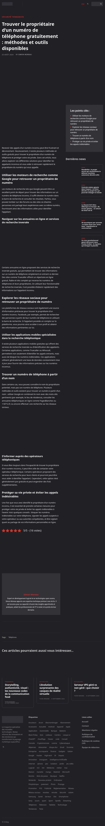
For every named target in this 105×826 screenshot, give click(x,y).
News (83, 167)
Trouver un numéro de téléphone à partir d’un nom (82, 137)
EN (83, 4)
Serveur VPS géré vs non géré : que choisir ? (86, 687)
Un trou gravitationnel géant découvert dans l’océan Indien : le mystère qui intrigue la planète (91, 243)
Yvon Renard (10, 702)
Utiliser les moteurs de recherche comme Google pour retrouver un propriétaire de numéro (83, 120)
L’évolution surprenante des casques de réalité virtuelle (50, 689)
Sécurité (6, 17)
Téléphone (12, 637)
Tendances (18, 17)
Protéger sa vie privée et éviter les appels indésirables (84, 142)
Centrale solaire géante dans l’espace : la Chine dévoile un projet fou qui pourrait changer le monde (91, 190)
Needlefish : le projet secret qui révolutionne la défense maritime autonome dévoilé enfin (91, 172)
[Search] (101, 4)
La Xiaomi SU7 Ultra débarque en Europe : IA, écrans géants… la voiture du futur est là (91, 207)
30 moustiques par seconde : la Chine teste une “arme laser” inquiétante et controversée (91, 225)
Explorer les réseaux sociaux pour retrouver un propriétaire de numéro (84, 130)
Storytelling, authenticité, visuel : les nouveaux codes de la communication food (17, 690)
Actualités (44, 681)
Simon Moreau (25, 54)
